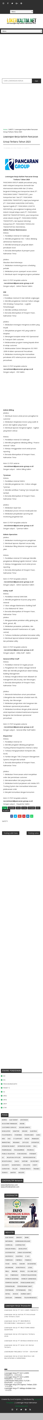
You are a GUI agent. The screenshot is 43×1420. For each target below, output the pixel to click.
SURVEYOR (6, 1176)
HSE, (14, 153)
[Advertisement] (21, 57)
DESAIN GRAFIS (24, 1134)
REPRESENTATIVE (29, 1164)
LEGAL (30, 1275)
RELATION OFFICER (14, 1164)
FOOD (8, 1271)
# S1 (37, 813)
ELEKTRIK (33, 1138)
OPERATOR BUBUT (8, 1153)
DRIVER (24, 1138)
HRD (3, 1146)
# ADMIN (11, 813)
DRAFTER (16, 1138)
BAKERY (19, 1244)
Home (5, 129)
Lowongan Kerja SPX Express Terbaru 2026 (20, 1391)
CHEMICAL (9, 1252)
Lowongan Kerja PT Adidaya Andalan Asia (21, 1348)
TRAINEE (37, 1176)
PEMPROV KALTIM (12, 1290)
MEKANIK (16, 1149)
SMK (5, 1107)
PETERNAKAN (21, 1297)
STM (5, 1115)
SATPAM (25, 1168)
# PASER (31, 813)
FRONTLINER (29, 1142)
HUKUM (22, 1271)
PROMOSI (30, 1157)
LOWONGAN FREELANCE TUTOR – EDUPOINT (21, 1359)
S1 (4, 1099)
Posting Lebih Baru (11, 839)
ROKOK (15, 1301)
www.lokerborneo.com (9, 1192)
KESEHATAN (32, 1271)
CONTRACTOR (20, 1252)
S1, (23, 153)
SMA (5, 1103)
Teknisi (5, 1180)
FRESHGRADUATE (10, 1091)
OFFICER (25, 1149)
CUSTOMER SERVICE (9, 1134)
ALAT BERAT (14, 1127)
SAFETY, (27, 153)
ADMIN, (8, 153)
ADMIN (4, 1127)
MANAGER (35, 1146)
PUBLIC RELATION (8, 1161)
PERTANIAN (10, 1297)
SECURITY (5, 1172)
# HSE (24, 813)
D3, (12, 153)
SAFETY (11, 129)
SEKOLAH (9, 1305)
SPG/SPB (26, 1172)
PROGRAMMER (19, 1157)
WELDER (21, 1180)
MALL (7, 1278)
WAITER (13, 1180)
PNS (35, 1153)
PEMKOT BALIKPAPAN (28, 1282)
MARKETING (6, 1149)
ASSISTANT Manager (9, 1131)
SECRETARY (35, 1168)
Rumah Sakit (26, 1301)
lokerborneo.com (21, 1413)
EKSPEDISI (9, 1263)
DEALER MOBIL (11, 1256)
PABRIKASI (14, 1282)
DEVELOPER (6, 1138)
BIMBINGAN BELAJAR (23, 1248)
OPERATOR (35, 1149)
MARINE (14, 1278)
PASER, (19, 153)
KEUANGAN (9, 1275)
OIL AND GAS (32, 1278)
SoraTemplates (16, 1406)
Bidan (22, 1131)
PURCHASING (22, 1161)
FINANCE (28, 1267)
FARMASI (19, 1267)
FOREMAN (18, 1142)
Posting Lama (33, 839)
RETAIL (8, 1301)
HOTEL (14, 1271)
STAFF (35, 1172)
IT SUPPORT (18, 1146)
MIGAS (22, 1278)
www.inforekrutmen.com (10, 1194)
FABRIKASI (9, 1267)
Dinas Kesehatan (24, 1259)
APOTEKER (24, 1127)
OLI (7, 1282)
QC (3, 1164)
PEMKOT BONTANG (12, 1286)
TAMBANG (18, 1305)
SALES (17, 1168)
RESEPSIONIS (7, 1168)
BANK (27, 1244)
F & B (27, 1263)
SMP (5, 1111)
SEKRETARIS (16, 1172)
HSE (9, 1146)
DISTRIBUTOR (10, 1259)
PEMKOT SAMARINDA (29, 1286)
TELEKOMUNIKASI (30, 1305)
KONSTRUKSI (20, 1275)
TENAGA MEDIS (25, 1176)
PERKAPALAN (10, 1293)
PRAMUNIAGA (6, 1157)
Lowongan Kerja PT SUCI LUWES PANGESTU (21, 1317)
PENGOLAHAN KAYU (28, 1290)
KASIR (27, 1146)
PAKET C (6, 1095)
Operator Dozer (24, 1153)
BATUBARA (9, 1248)
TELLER (14, 1176)
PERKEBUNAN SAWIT (25, 1293)
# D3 (18, 813)
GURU (38, 1142)
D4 (4, 1087)
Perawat (33, 1161)
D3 (4, 1083)
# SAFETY (6, 816)
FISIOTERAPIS (7, 1142)
